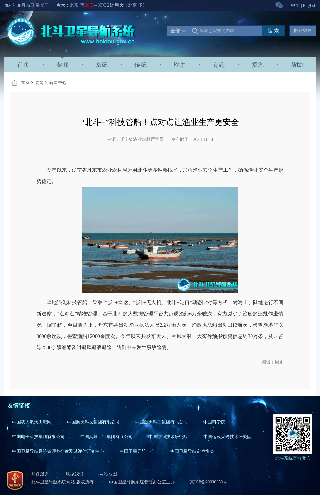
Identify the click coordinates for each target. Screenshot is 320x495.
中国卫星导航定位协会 (192, 451)
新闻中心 (58, 82)
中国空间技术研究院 (168, 436)
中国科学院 (214, 422)
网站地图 (108, 474)
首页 (23, 64)
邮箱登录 (303, 30)
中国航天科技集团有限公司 (93, 422)
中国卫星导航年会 (137, 451)
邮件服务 (40, 474)
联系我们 (74, 474)
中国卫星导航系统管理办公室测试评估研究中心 (58, 451)
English (309, 5)
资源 (258, 64)
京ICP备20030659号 (209, 482)
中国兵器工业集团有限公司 (106, 436)
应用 (179, 64)
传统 (140, 64)
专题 (218, 64)
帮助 (297, 64)
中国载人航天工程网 (32, 422)
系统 (101, 64)
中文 (295, 5)
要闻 (62, 64)
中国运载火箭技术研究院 (227, 436)
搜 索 (273, 30)
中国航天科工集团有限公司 (161, 422)
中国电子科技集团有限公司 (38, 436)
